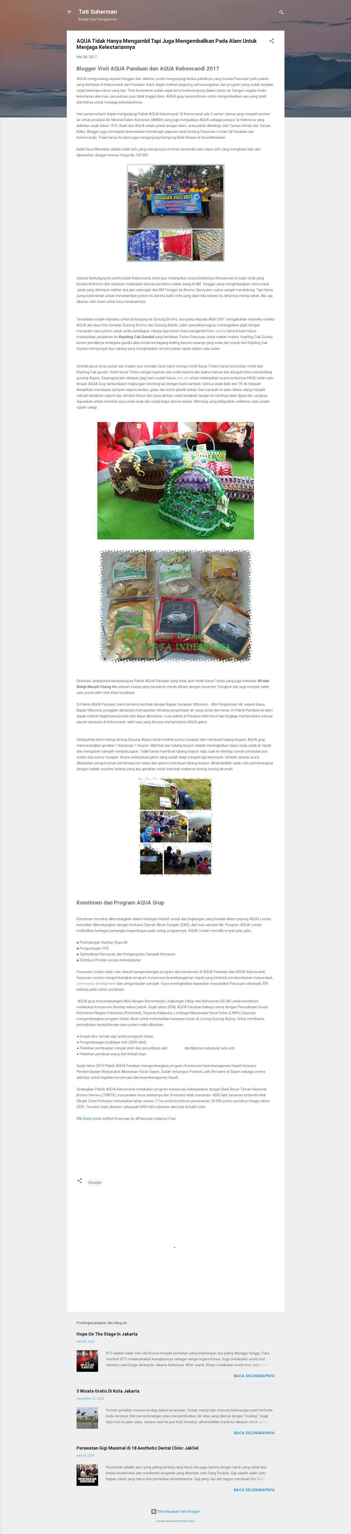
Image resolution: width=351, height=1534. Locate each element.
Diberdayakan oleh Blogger (175, 1511)
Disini (87, 1118)
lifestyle (95, 1182)
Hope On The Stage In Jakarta (107, 1334)
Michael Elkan (186, 1521)
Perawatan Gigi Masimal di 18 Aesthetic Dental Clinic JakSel (138, 1448)
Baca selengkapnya (254, 1376)
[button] (272, 42)
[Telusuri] (281, 13)
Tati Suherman (98, 11)
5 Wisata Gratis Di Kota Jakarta (108, 1391)
